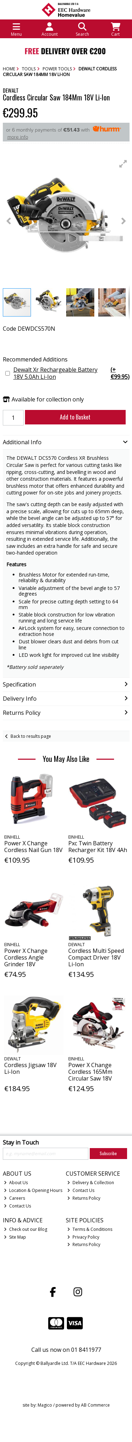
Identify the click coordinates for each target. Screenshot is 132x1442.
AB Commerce (95, 1405)
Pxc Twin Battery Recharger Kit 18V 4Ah (97, 846)
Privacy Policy (83, 1237)
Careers (14, 1198)
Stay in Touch (21, 1142)
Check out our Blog (25, 1229)
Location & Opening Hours (33, 1190)
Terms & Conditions (89, 1229)
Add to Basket (75, 417)
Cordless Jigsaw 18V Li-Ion (30, 1068)
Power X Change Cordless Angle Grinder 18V (26, 957)
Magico (45, 1405)
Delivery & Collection (90, 1183)
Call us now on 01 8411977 (66, 1350)
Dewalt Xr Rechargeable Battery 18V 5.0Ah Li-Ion (71, 373)
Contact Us (17, 1206)
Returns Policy (83, 1198)
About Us (16, 1183)
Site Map (15, 1237)
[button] (123, 163)
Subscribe (108, 1153)
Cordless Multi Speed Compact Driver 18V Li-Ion (96, 957)
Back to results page (31, 736)
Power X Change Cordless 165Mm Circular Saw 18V (90, 1071)
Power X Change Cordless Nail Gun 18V (33, 846)
